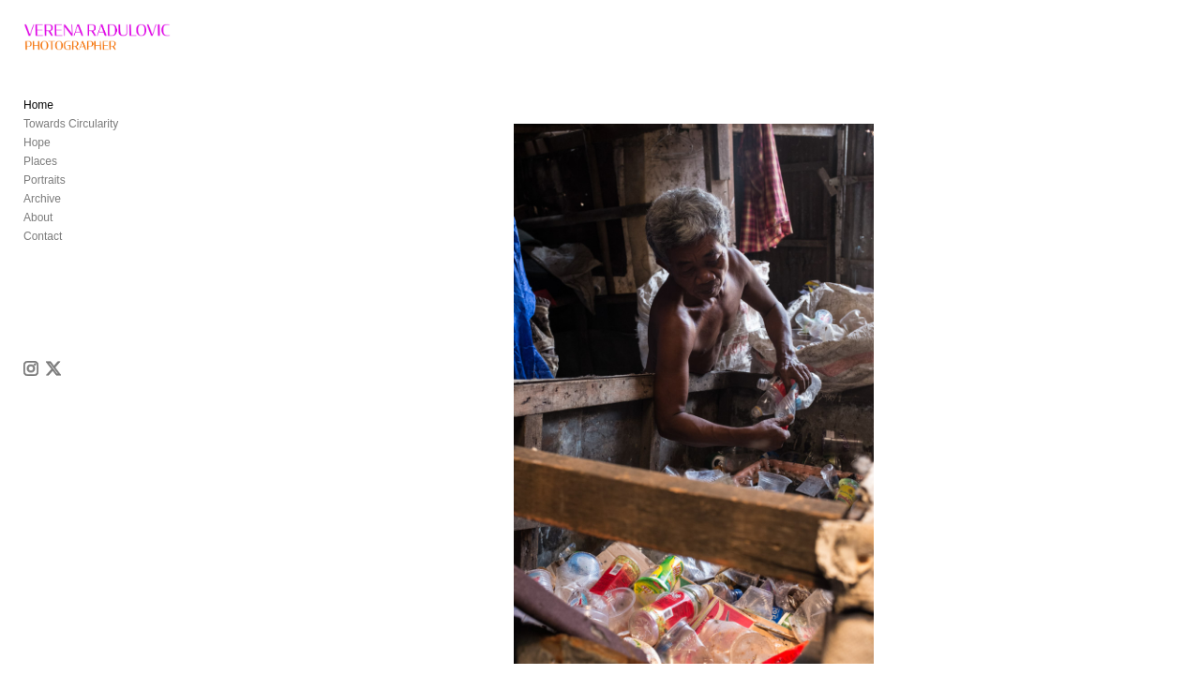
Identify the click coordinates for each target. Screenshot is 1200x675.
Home (38, 118)
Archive (42, 211)
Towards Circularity (70, 136)
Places (40, 174)
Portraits (44, 193)
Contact (42, 249)
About (37, 230)
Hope (37, 155)
